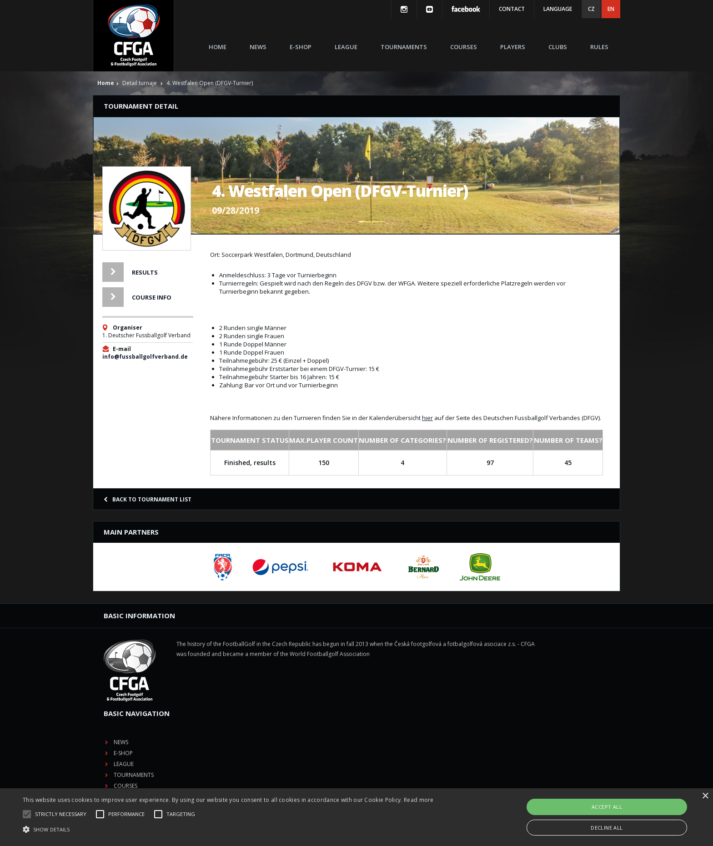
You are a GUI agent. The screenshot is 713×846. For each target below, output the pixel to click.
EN (611, 9)
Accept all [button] (607, 806)
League (346, 47)
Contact (512, 9)
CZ (591, 9)
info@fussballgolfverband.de (145, 356)
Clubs (557, 47)
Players (512, 47)
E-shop (300, 47)
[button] (228, 830)
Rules (599, 47)
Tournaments (404, 47)
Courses (463, 47)
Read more (419, 800)
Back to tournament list (147, 499)
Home (217, 47)
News (258, 47)
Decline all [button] (607, 827)
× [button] (705, 796)
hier (427, 418)
